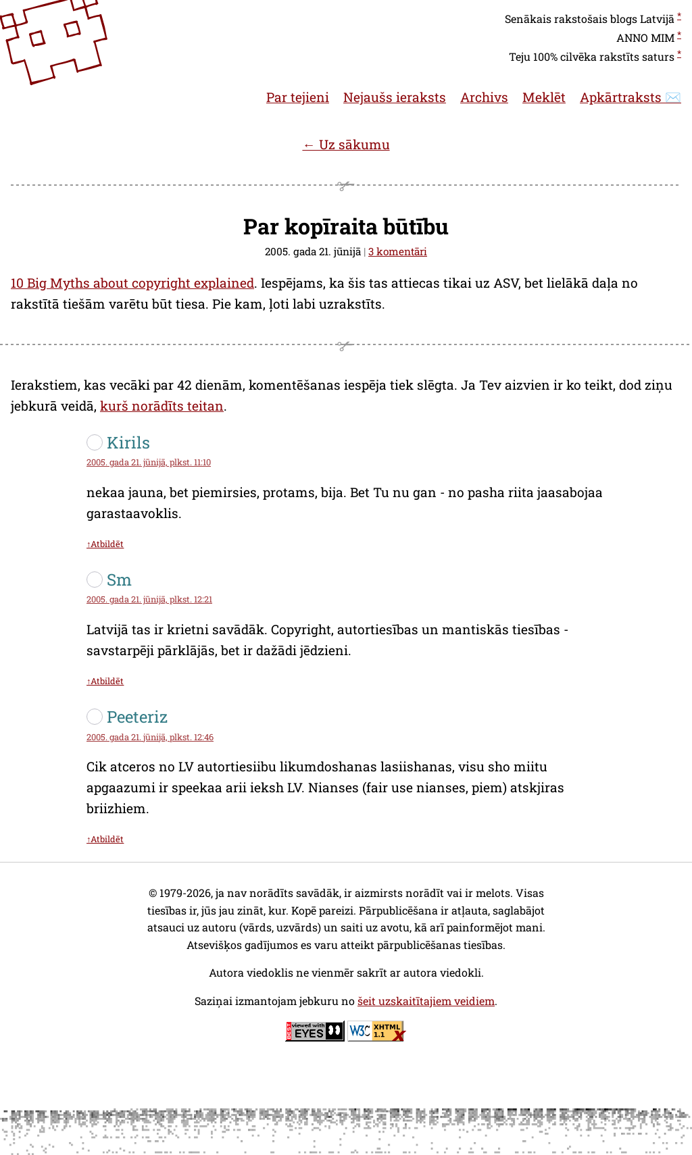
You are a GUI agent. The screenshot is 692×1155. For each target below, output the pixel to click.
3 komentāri (397, 251)
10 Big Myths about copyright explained (132, 282)
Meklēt (544, 96)
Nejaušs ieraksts (394, 96)
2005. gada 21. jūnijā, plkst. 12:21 (149, 599)
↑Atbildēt (105, 543)
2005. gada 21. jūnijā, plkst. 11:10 (148, 462)
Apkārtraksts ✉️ (630, 96)
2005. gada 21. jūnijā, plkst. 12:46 (150, 737)
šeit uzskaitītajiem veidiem (426, 1001)
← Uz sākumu (345, 144)
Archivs (484, 96)
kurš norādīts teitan (162, 405)
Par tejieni (297, 96)
